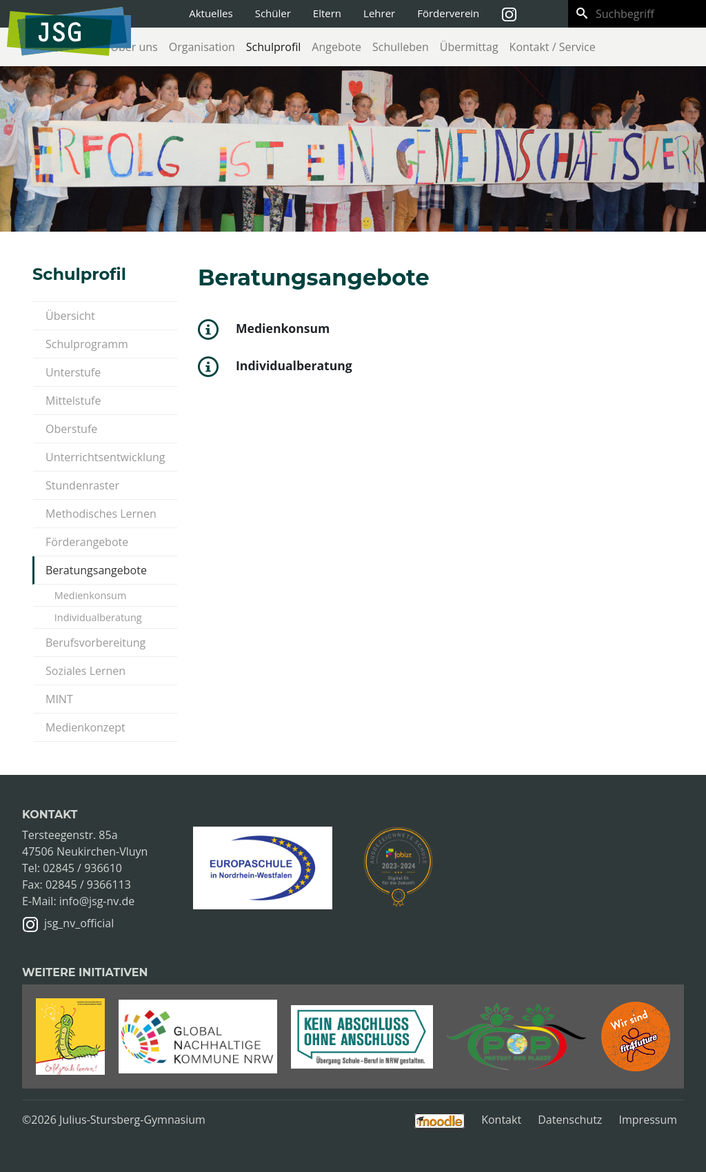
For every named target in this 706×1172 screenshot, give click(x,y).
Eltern (327, 13)
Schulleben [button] (400, 46)
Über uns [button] (133, 46)
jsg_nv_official (79, 923)
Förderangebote (87, 541)
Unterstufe (73, 372)
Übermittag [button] (469, 46)
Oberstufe (71, 428)
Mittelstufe (73, 400)
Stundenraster (82, 485)
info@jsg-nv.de (96, 901)
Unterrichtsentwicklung (105, 457)
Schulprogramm (87, 344)
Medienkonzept (85, 727)
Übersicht (70, 315)
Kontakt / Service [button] (553, 46)
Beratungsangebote (96, 570)
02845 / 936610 (82, 868)
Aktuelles (210, 13)
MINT (59, 699)
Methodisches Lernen (101, 513)
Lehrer (379, 13)
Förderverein (448, 13)
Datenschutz (570, 1119)
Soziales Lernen (85, 670)
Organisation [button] (202, 46)
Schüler (273, 13)
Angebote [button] (336, 46)
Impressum (648, 1119)
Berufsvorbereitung (95, 642)
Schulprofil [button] (273, 46)
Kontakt (501, 1119)
